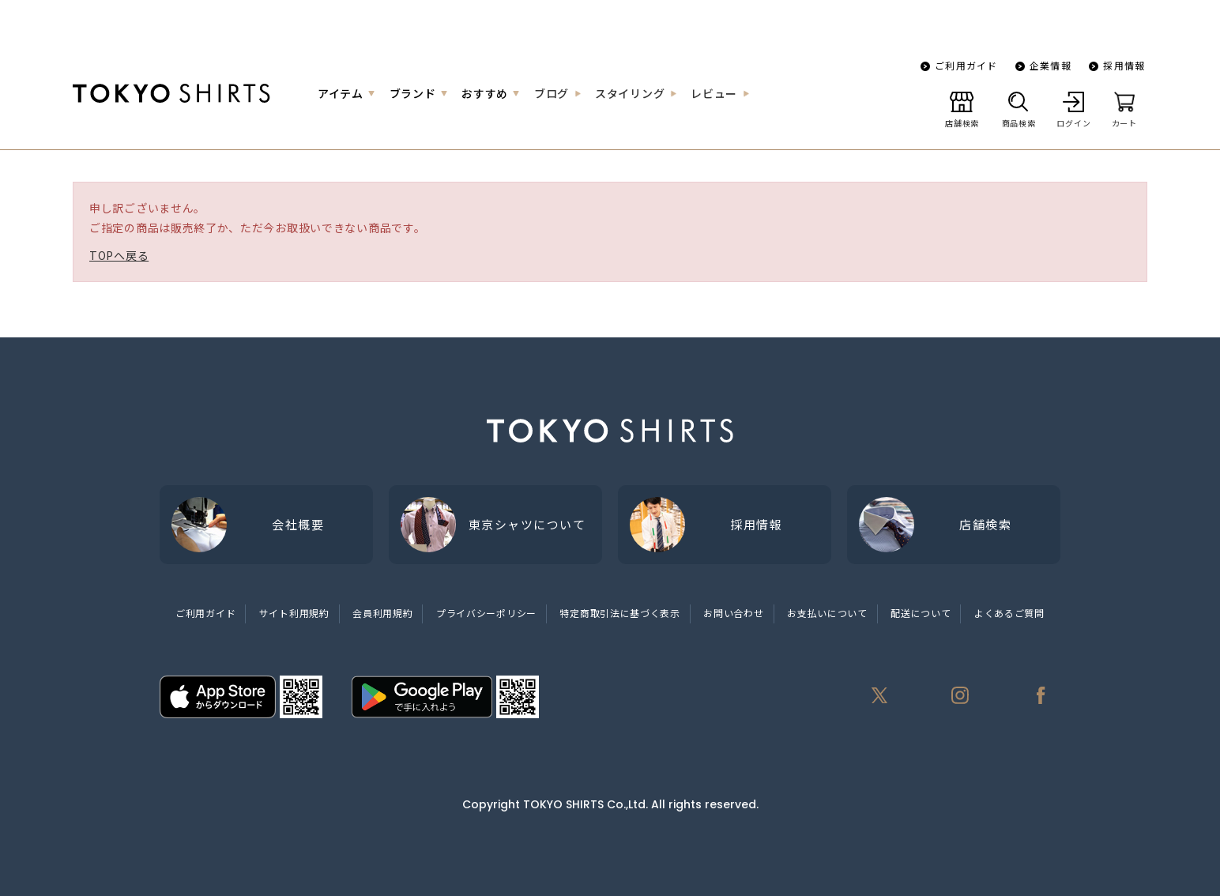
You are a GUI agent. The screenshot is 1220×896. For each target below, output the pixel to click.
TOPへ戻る (119, 255)
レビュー (714, 93)
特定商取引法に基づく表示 (619, 612)
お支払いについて (827, 612)
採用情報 (1124, 65)
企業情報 (1050, 65)
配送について (921, 612)
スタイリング (630, 93)
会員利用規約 (382, 612)
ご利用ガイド (966, 65)
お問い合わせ (733, 612)
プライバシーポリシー (486, 612)
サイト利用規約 (294, 612)
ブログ (551, 93)
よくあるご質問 (1009, 612)
